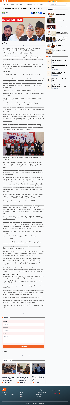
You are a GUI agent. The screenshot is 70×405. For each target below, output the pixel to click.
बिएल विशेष (12, 4)
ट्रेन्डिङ (49, 56)
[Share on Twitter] (34, 13)
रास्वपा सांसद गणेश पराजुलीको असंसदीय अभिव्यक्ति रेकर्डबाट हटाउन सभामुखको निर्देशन (8, 379)
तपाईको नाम (5, 321)
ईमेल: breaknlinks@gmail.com (41, 392)
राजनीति (20, 4)
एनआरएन (41, 4)
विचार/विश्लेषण (29, 4)
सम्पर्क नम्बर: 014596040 (40, 394)
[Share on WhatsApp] (36, 13)
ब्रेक (7, 4)
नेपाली (65, 1)
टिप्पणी (4, 334)
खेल (24, 4)
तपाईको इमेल (5, 328)
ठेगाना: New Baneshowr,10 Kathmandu (42, 399)
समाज (16, 4)
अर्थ (34, 4)
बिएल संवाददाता (7, 382)
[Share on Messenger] (39, 13)
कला (37, 4)
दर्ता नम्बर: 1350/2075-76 (39, 396)
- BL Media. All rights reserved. (38, 403)
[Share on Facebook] (32, 13)
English (22, 396)
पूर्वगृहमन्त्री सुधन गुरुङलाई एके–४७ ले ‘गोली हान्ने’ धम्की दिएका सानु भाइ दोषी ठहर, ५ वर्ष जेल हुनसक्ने (38, 378)
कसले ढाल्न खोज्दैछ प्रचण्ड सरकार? (10, 275)
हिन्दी (21, 394)
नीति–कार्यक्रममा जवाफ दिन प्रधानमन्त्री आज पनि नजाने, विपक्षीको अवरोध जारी (22, 379)
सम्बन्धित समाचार (7, 360)
